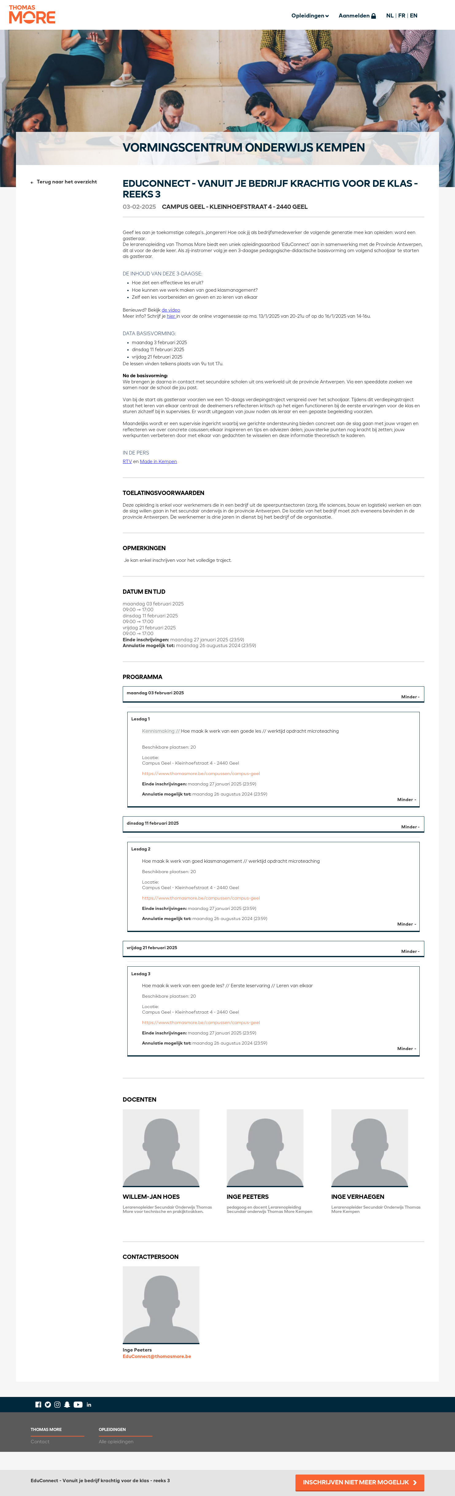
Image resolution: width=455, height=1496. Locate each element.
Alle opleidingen (116, 1460)
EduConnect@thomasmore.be (157, 1374)
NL (390, 16)
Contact (40, 1460)
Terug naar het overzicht (67, 182)
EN (414, 16)
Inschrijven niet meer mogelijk (356, 1483)
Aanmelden (354, 16)
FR (401, 16)
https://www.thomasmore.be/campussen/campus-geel (204, 778)
